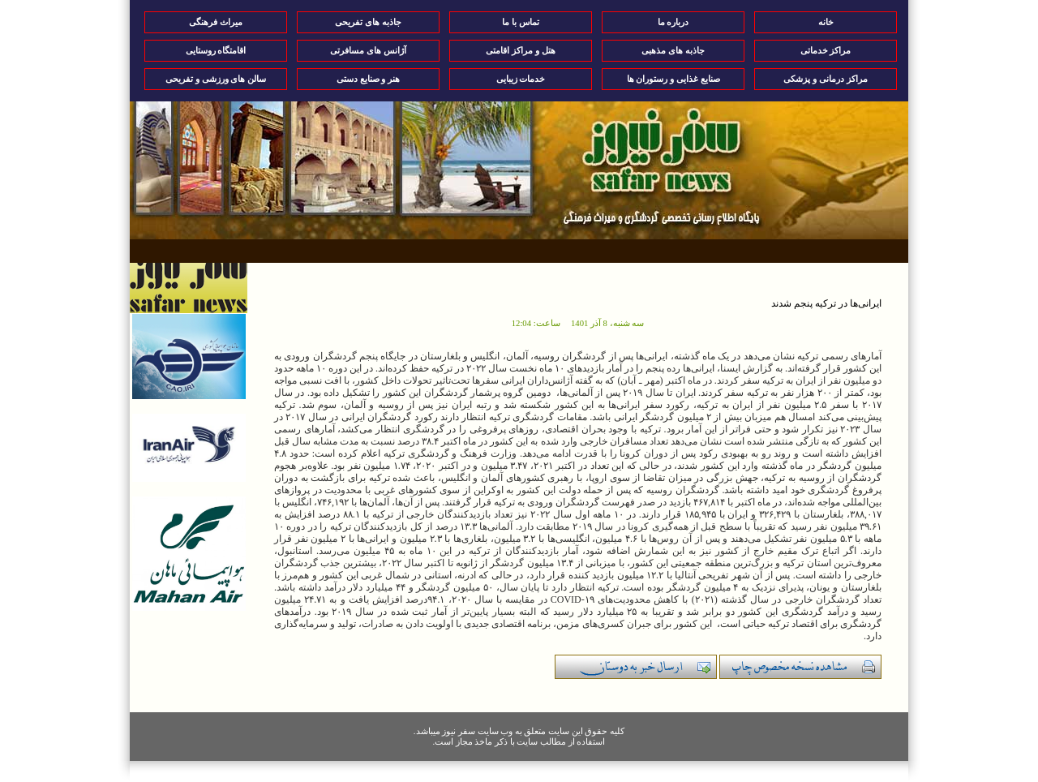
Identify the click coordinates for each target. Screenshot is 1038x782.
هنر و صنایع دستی (368, 79)
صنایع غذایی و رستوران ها (673, 79)
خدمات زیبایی (521, 79)
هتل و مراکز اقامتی (520, 50)
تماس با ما (520, 22)
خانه (826, 22)
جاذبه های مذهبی (673, 50)
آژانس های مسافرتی (368, 50)
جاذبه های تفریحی (368, 22)
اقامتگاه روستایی (216, 50)
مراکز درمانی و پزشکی (825, 79)
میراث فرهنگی (215, 22)
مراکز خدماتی (825, 50)
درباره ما (673, 22)
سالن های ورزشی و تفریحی (215, 79)
